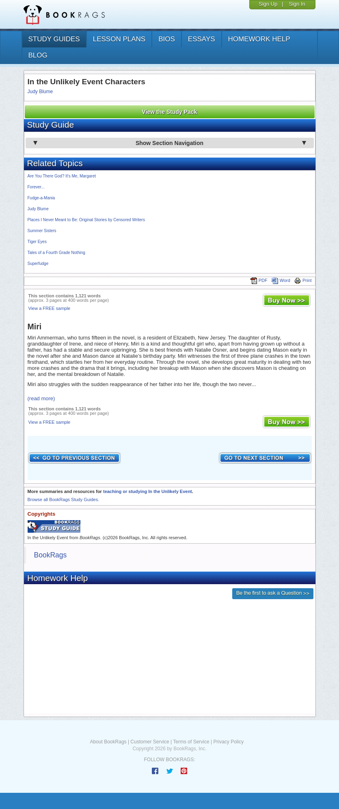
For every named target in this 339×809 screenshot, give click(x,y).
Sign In (297, 4)
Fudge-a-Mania (41, 198)
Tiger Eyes (37, 241)
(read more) (41, 398)
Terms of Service (191, 742)
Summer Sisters (42, 230)
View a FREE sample (49, 308)
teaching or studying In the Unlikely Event (147, 491)
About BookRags (108, 742)
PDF (259, 280)
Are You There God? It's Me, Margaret (62, 176)
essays (201, 39)
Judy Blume (40, 91)
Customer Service (149, 742)
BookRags (50, 555)
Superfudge (38, 263)
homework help (259, 39)
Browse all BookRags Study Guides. (63, 499)
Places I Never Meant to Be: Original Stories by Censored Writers (86, 220)
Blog (38, 55)
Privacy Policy (228, 742)
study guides (54, 39)
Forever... (36, 187)
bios (166, 39)
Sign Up (268, 4)
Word (281, 280)
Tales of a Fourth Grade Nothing (56, 252)
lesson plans (119, 39)
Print (303, 280)
